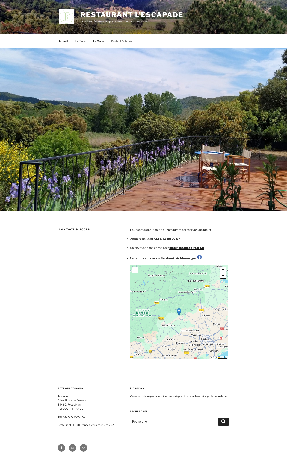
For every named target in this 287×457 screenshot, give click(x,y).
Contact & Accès (121, 41)
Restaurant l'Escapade (132, 15)
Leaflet (222, 357)
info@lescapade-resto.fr (186, 248)
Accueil (63, 41)
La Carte (98, 41)
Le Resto (80, 41)
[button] (179, 312)
